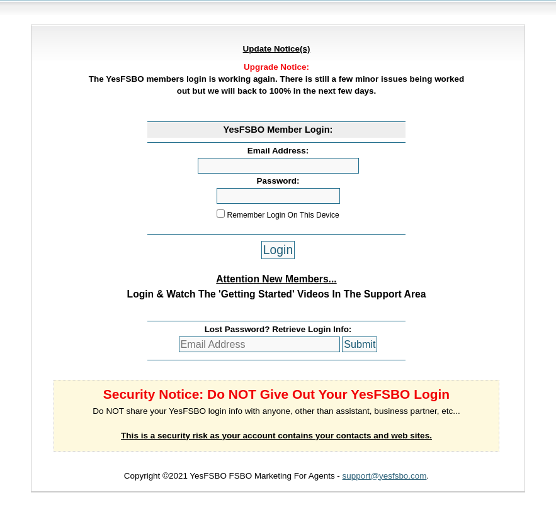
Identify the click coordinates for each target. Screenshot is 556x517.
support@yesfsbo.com (385, 476)
